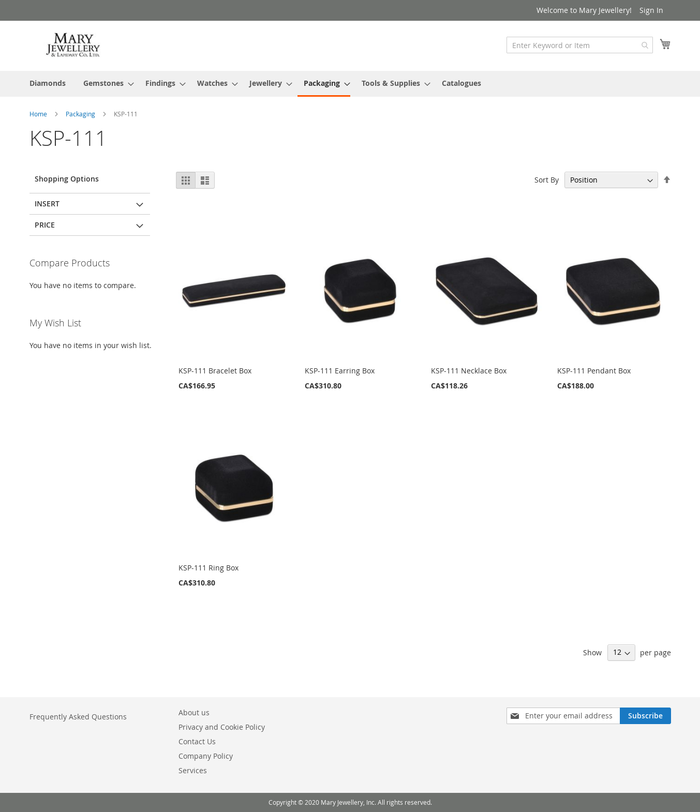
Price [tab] (45, 225)
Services (192, 770)
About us (194, 712)
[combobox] (580, 45)
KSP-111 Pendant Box (594, 370)
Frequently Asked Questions (78, 716)
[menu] (350, 84)
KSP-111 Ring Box (208, 568)
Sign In (651, 10)
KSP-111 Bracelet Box (214, 370)
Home (39, 114)
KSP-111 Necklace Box (469, 370)
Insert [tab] (47, 203)
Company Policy (205, 756)
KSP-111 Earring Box (340, 370)
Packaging (81, 114)
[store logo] (73, 45)
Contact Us (197, 741)
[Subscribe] (645, 716)
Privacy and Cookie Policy (221, 727)
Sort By (546, 180)
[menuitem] (47, 83)
